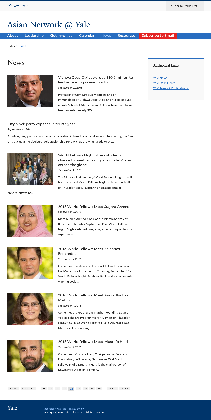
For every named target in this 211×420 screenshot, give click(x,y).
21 (64, 388)
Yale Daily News (164, 83)
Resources (127, 35)
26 (99, 388)
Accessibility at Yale (54, 408)
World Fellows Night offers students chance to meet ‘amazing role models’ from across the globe (95, 160)
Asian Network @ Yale (49, 24)
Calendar (87, 35)
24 (85, 388)
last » (125, 388)
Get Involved (61, 35)
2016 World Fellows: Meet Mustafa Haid (93, 341)
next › (112, 388)
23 (78, 388)
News (106, 35)
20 (57, 388)
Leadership (34, 35)
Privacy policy (76, 408)
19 (50, 388)
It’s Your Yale (17, 5)
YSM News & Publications (171, 88)
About (12, 35)
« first (13, 388)
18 (44, 388)
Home (11, 45)
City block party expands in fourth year (41, 124)
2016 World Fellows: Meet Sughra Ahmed (93, 206)
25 (92, 388)
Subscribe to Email (158, 35)
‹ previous (28, 388)
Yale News (160, 78)
